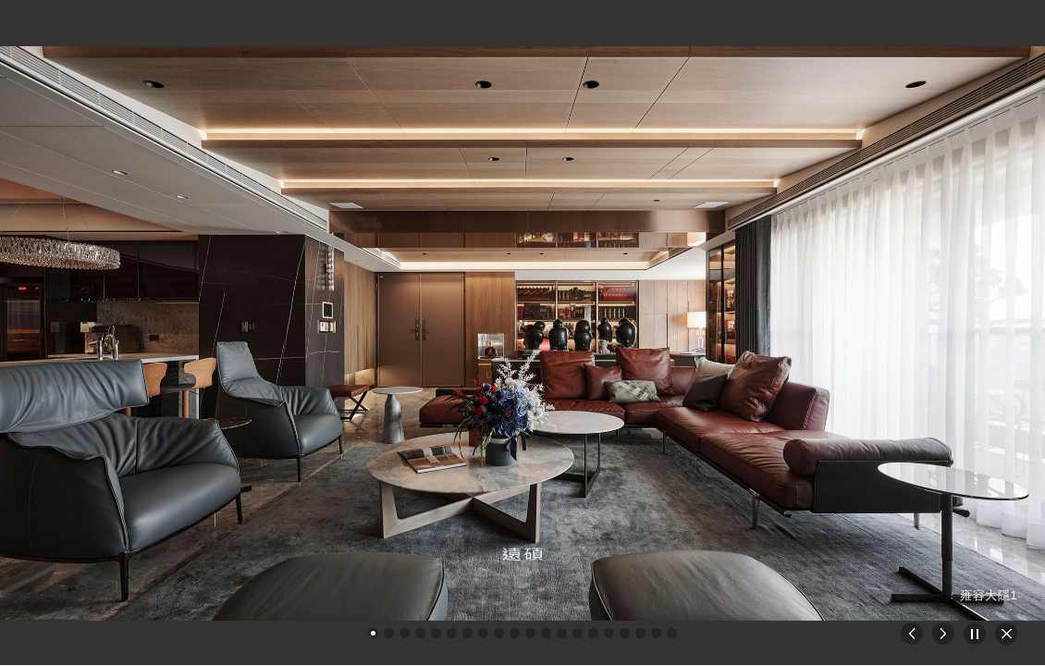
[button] (373, 633)
